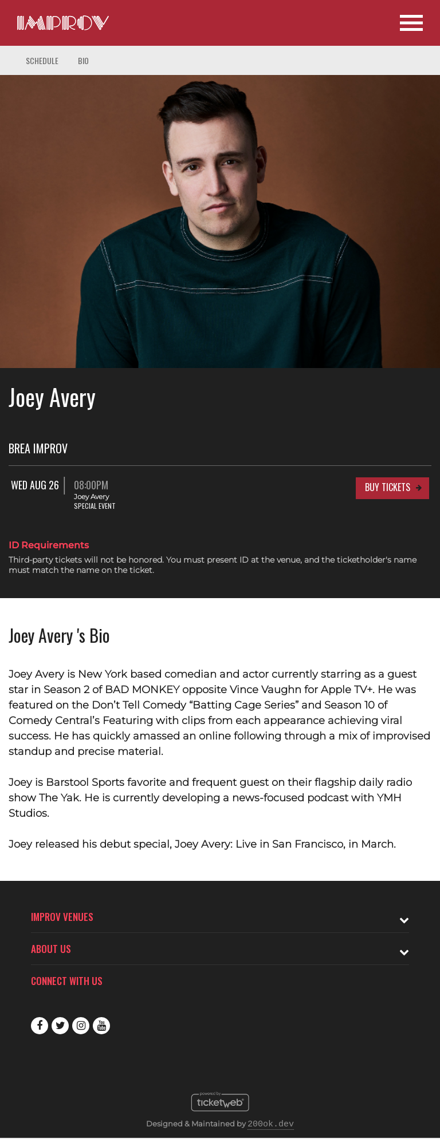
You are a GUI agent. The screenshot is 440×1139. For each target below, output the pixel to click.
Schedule (42, 60)
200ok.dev (270, 1124)
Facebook (39, 1025)
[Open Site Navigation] (411, 23)
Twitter (60, 1025)
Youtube (101, 1025)
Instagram (80, 1025)
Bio (83, 60)
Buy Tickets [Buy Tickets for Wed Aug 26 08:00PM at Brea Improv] (387, 487)
